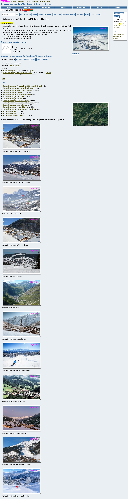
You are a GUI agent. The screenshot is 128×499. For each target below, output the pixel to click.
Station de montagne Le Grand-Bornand (16, 107)
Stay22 (45, 59)
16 (119, 23)
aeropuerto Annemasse (10, 75)
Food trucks (80, 14)
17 (121, 23)
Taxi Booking (17, 63)
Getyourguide (14, 66)
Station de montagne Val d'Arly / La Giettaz (17, 94)
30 (119, 27)
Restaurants (48, 14)
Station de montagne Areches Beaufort (15, 105)
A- (1, 10)
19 (125, 23)
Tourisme (41, 14)
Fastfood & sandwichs (69, 14)
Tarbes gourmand (95, 14)
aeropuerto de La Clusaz (11, 111)
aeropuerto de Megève (10, 113)
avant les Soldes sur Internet (119, 37)
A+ (3, 10)
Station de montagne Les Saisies (13, 96)
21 (116, 25)
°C (15, 10)
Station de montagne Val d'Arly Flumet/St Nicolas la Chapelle (22, 86)
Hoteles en (75, 53)
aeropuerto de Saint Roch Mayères (14, 115)
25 (123, 25)
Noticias (9, 7)
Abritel (39, 59)
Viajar (3, 79)
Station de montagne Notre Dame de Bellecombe (18, 88)
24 (121, 25)
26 (125, 25)
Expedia (33, 59)
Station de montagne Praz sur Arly (14, 92)
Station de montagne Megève (12, 99)
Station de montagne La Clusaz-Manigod (16, 101)
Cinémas (35, 14)
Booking (26, 59)
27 (114, 27)
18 (123, 23)
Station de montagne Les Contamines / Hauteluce (19, 109)
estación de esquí (7, 23)
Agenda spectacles (119, 14)
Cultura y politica (82, 7)
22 (118, 25)
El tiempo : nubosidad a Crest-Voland (14, 42)
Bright (8, 10)
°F (17, 10)
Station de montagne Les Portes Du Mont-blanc (18, 103)
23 (119, 25)
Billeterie (116, 17)
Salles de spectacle (25, 14)
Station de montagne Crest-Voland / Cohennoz (18, 90)
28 (116, 27)
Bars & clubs (57, 14)
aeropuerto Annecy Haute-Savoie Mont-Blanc (17, 73)
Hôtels (87, 14)
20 (114, 25)
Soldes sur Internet (120, 32)
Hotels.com (19, 59)
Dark (11, 10)
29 (118, 27)
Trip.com (31, 71)
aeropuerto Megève (9, 71)
